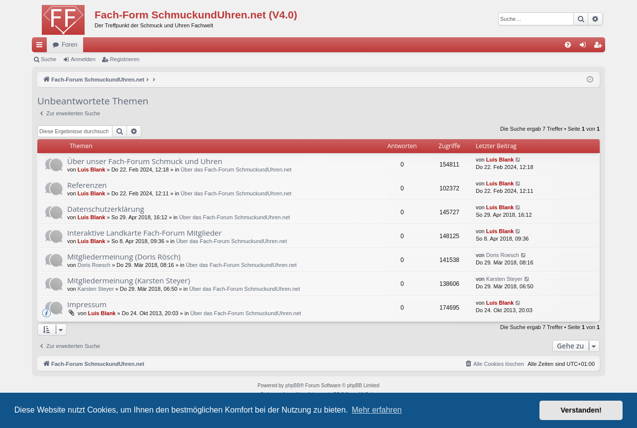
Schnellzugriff (41, 46)
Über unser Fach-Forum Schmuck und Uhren (144, 161)
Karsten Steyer (96, 289)
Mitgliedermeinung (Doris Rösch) (124, 256)
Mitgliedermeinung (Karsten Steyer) (128, 280)
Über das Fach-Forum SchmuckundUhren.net (236, 169)
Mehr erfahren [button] (377, 410)
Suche (48, 59)
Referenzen (87, 185)
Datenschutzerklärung (105, 209)
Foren (69, 44)
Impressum (86, 304)
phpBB (292, 385)
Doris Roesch (94, 265)
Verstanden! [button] (581, 410)
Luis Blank (92, 169)
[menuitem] (567, 44)
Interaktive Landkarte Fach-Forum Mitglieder (144, 233)
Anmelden (83, 59)
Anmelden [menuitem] (585, 46)
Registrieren (124, 59)
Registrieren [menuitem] (600, 46)
